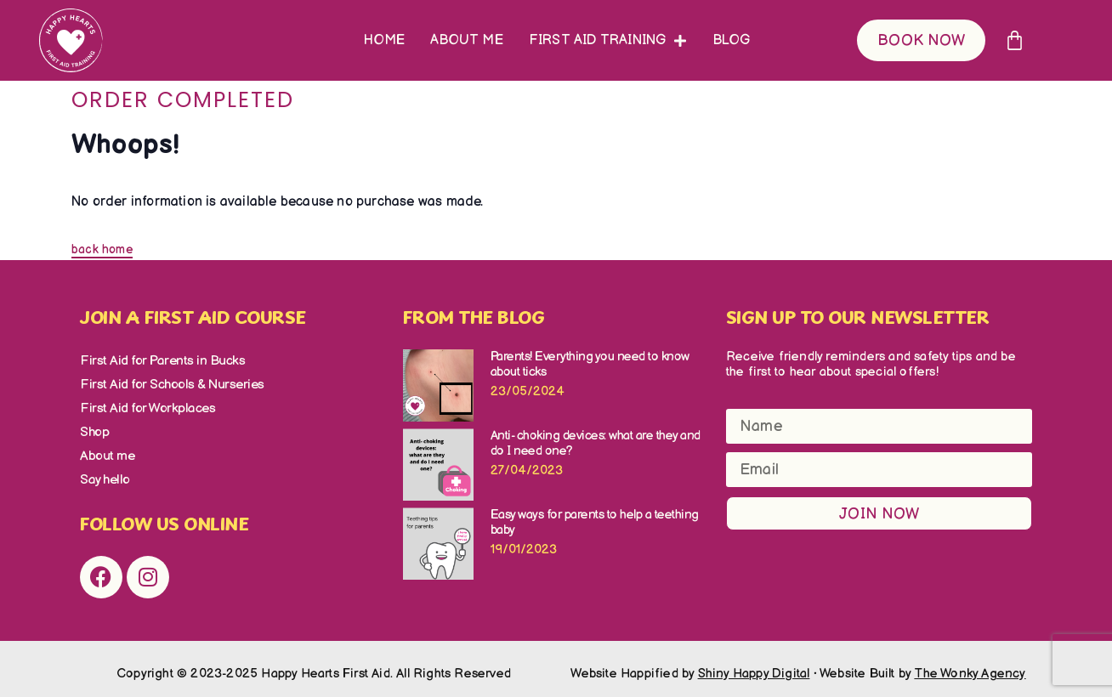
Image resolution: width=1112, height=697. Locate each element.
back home (102, 249)
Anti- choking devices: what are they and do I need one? (596, 443)
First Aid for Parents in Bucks (155, 360)
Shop (93, 426)
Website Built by (923, 663)
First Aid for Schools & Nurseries (165, 382)
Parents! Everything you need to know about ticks (590, 364)
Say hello (103, 470)
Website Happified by (689, 663)
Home (384, 40)
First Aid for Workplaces (141, 404)
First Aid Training (608, 41)
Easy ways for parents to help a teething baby (595, 522)
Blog (731, 40)
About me (466, 40)
